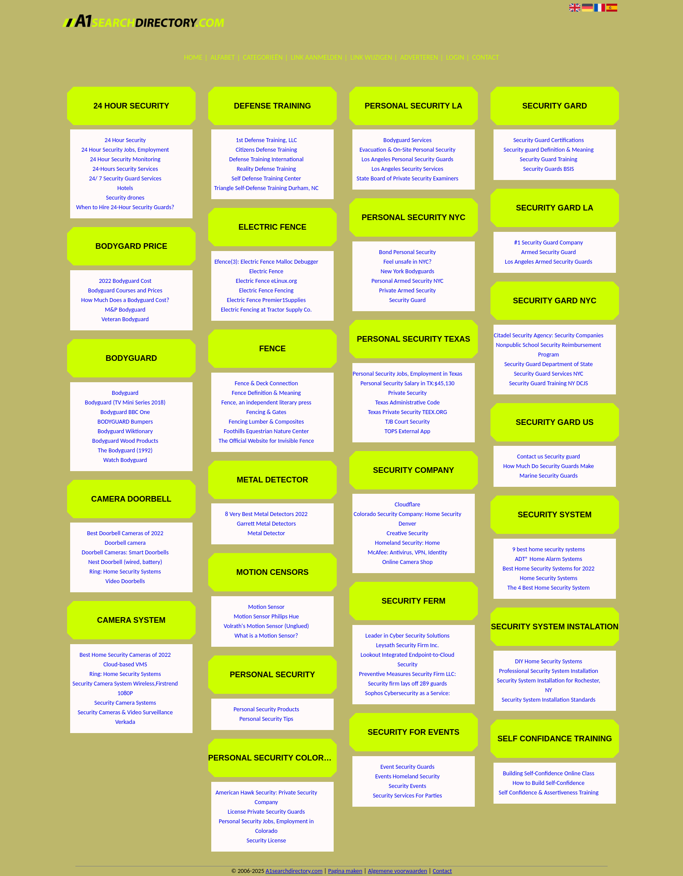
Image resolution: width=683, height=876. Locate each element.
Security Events (407, 786)
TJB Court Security (407, 421)
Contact (485, 57)
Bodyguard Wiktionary (125, 431)
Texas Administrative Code (407, 402)
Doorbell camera (125, 543)
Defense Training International (266, 159)
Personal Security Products (266, 709)
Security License (266, 840)
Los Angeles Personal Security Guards (407, 159)
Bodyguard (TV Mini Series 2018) (125, 402)
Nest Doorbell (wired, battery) (125, 562)
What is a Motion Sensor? (266, 635)
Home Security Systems (548, 578)
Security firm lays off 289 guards (407, 683)
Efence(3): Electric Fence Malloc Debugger (266, 261)
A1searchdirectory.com (294, 871)
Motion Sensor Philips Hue (266, 616)
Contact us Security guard (548, 456)
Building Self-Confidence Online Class (548, 773)
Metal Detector (266, 533)
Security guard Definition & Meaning (549, 149)
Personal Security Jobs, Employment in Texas (408, 373)
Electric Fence (266, 271)
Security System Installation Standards (548, 699)
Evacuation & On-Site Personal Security (407, 149)
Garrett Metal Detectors (266, 523)
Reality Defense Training (266, 169)
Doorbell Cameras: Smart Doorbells (125, 552)
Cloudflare (407, 504)
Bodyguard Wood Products (125, 441)
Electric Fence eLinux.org (266, 281)
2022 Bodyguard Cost (125, 281)
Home (193, 57)
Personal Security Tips (267, 719)
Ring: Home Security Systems (125, 571)
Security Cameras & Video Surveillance (125, 712)
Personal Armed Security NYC (407, 281)
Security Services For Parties (407, 795)
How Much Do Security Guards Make (548, 466)
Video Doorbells (125, 581)
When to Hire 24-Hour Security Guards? (125, 207)
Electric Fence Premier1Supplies (266, 300)
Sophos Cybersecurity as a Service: (407, 693)
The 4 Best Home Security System (548, 587)
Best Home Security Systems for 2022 (549, 568)
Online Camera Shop (407, 562)
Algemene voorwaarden (397, 871)
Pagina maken (345, 871)
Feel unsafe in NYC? (407, 261)
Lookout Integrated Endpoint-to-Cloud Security (407, 659)
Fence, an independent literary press (266, 402)
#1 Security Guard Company (548, 242)
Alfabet (222, 57)
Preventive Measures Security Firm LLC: (407, 674)
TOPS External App (407, 431)
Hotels (125, 188)
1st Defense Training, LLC (266, 140)
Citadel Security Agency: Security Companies (549, 335)
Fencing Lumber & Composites (266, 421)
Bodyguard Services (407, 140)
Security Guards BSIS (548, 169)
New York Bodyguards (407, 271)
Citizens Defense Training (266, 149)
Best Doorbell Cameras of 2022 (125, 533)
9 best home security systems (548, 549)
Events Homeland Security (407, 776)
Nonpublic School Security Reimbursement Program (549, 349)
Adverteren (419, 57)
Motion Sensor (266, 607)
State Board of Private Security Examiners (407, 178)
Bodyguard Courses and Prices (125, 290)
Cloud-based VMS (125, 664)
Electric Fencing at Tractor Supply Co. (266, 309)
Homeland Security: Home (407, 543)
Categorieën (263, 57)
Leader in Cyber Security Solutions (407, 635)
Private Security (407, 393)
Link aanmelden (316, 57)
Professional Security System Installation (548, 671)
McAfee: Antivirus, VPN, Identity (407, 552)
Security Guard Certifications (548, 140)
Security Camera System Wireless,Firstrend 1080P (125, 688)
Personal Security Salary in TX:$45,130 (407, 383)
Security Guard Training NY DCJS (548, 383)
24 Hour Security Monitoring (125, 159)
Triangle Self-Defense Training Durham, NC (266, 188)
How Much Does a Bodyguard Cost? (125, 300)
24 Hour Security (125, 140)
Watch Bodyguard (125, 460)
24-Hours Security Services (125, 169)
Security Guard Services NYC (548, 373)
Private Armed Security (407, 290)
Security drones (125, 197)
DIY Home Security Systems (548, 661)
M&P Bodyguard (125, 309)
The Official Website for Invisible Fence (266, 441)
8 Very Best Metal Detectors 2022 (266, 514)
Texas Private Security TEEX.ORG (407, 412)
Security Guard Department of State (548, 364)
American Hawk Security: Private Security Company (266, 797)
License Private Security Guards (266, 811)
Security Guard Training (548, 159)
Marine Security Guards (549, 475)
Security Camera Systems (125, 702)
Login (455, 57)
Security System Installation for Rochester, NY (548, 685)
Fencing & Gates (266, 412)
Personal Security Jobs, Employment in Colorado (266, 826)
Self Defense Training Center (266, 178)
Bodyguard (125, 393)
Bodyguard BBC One (125, 412)
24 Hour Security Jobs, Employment (125, 149)
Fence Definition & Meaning (266, 393)
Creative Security (408, 533)
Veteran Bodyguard (125, 319)
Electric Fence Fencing (266, 290)
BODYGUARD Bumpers (125, 421)
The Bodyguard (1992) (125, 450)
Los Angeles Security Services (407, 169)
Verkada (125, 722)
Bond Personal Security (407, 252)
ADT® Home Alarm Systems (548, 559)
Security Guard (407, 300)
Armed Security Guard (548, 252)
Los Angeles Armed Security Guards (548, 261)
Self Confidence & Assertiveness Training (548, 792)
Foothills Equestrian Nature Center (266, 431)
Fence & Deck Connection (266, 383)
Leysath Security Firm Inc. (407, 645)
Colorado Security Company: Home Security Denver (407, 518)
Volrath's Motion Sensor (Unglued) (266, 626)
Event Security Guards (407, 767)
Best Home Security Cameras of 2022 (125, 655)
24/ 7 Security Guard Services (125, 178)
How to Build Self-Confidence (549, 783)
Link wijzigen (371, 57)
